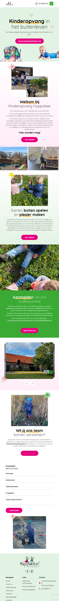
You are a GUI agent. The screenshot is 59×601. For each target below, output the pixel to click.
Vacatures (9, 591)
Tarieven (9, 594)
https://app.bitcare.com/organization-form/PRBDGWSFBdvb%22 (29, 320)
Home (8, 581)
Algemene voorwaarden (27, 582)
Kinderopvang (11, 587)
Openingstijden (11, 597)
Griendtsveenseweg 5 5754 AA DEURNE (47, 583)
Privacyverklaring (28, 586)
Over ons (9, 584)
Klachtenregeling (28, 590)
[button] (26, 383)
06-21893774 (43, 3)
